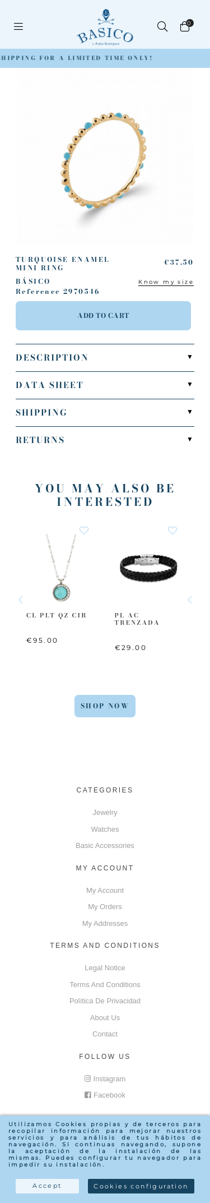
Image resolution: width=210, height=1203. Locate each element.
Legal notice (105, 968)
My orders (105, 906)
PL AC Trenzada (137, 618)
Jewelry (104, 812)
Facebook (105, 1095)
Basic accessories (105, 845)
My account (105, 890)
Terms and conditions (104, 984)
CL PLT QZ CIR (56, 614)
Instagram (105, 1079)
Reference (38, 292)
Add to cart (103, 315)
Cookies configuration (141, 1186)
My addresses (105, 923)
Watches (105, 829)
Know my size (166, 281)
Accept (47, 1186)
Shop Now (105, 705)
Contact (105, 1034)
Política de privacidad (105, 1001)
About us (105, 1017)
